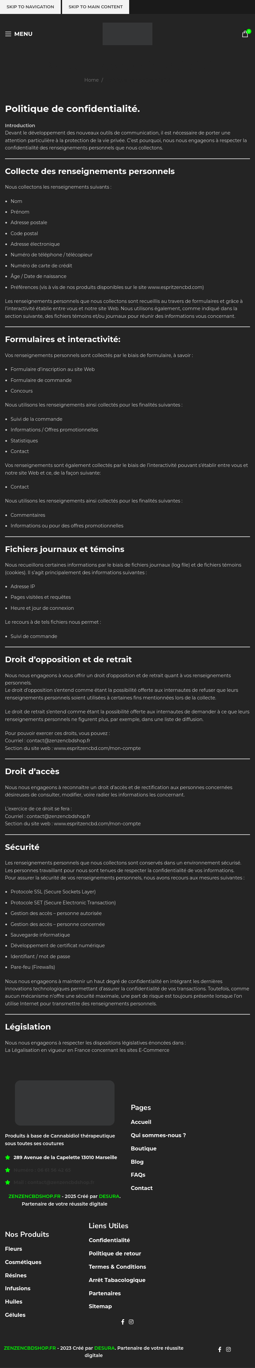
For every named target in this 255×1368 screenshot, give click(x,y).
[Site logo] (127, 34)
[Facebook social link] (123, 1322)
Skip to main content (96, 6)
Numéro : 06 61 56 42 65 (42, 1170)
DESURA (109, 1196)
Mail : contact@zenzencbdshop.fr (54, 1182)
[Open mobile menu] (19, 34)
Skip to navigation (30, 6)
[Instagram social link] (131, 1322)
